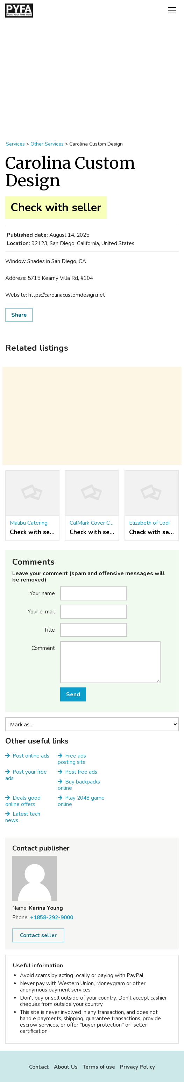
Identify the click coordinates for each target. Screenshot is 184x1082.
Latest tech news (22, 817)
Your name (42, 593)
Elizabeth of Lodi (149, 523)
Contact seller (38, 935)
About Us (66, 1066)
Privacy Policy (137, 1066)
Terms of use (99, 1066)
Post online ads (31, 755)
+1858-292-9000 (51, 917)
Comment (43, 647)
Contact (39, 1066)
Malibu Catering (29, 523)
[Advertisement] (92, 77)
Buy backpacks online (79, 785)
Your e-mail (41, 611)
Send (73, 694)
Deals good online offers (23, 801)
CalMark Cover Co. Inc (92, 523)
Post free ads (81, 771)
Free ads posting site (72, 759)
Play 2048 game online (81, 801)
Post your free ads (26, 775)
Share (19, 315)
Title (49, 629)
